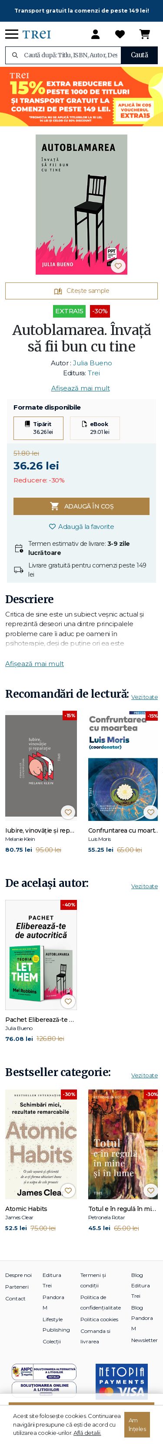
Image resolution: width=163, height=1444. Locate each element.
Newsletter (144, 1340)
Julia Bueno (92, 363)
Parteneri (17, 1286)
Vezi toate (144, 696)
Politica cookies (99, 1319)
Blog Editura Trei (140, 1285)
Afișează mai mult (80, 388)
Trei (94, 373)
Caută (139, 55)
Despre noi (18, 1275)
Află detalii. (87, 1432)
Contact (15, 1298)
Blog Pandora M (142, 1318)
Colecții (52, 1341)
